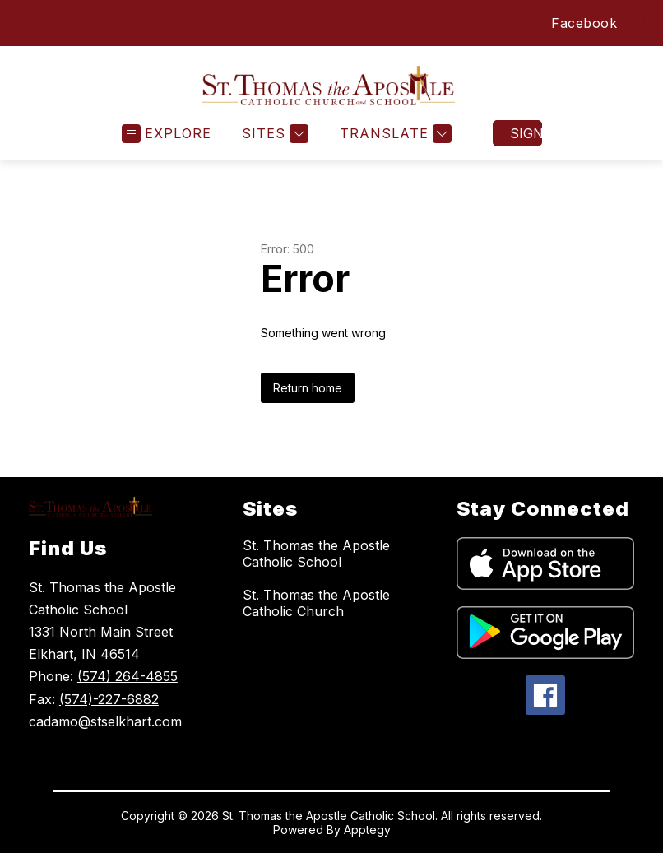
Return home (307, 388)
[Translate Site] (394, 133)
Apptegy (367, 830)
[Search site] (640, 23)
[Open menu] (166, 133)
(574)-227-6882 (109, 699)
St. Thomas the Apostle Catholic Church (316, 602)
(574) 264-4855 (127, 676)
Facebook (584, 23)
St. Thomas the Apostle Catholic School (316, 553)
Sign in (526, 133)
